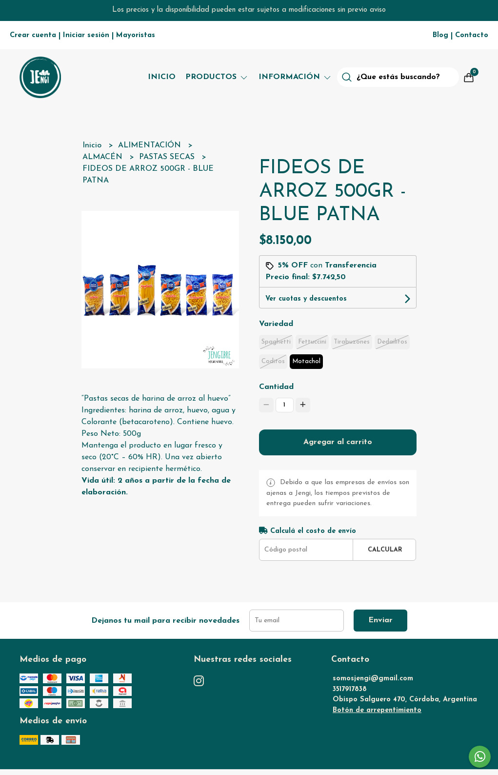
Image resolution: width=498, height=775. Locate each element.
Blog (440, 35)
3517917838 (350, 689)
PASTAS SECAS (168, 157)
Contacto (471, 35)
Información (295, 77)
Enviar (380, 620)
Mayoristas (135, 35)
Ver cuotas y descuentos (306, 299)
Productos (217, 77)
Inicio (162, 77)
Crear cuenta (33, 35)
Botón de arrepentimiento (377, 710)
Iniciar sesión (86, 35)
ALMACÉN (103, 157)
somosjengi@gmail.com (373, 678)
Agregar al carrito (337, 442)
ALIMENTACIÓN (150, 145)
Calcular (385, 550)
